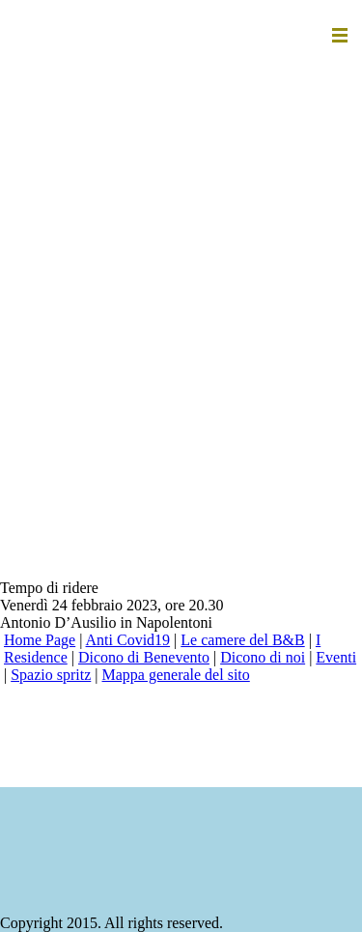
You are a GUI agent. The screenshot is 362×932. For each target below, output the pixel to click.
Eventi (336, 657)
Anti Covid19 (128, 640)
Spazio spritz (51, 674)
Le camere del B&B (242, 640)
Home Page (39, 640)
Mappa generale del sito (176, 674)
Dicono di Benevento (143, 657)
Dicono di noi (262, 657)
